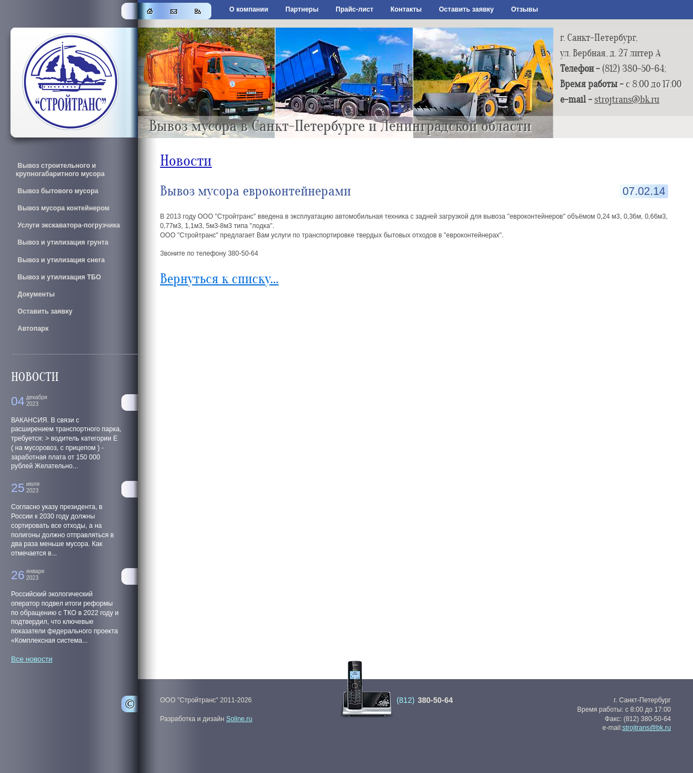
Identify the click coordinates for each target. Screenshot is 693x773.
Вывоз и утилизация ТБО (58, 277)
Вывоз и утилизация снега (60, 260)
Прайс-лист (354, 9)
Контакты (406, 9)
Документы (35, 294)
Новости (186, 161)
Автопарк (32, 328)
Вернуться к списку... (219, 279)
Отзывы (524, 9)
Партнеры (301, 9)
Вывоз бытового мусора (56, 191)
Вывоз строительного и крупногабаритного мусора (59, 169)
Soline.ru (239, 719)
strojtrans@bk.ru (626, 99)
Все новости (31, 659)
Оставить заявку (466, 9)
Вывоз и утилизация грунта (61, 242)
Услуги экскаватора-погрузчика (67, 225)
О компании (249, 9)
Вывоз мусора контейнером (62, 208)
